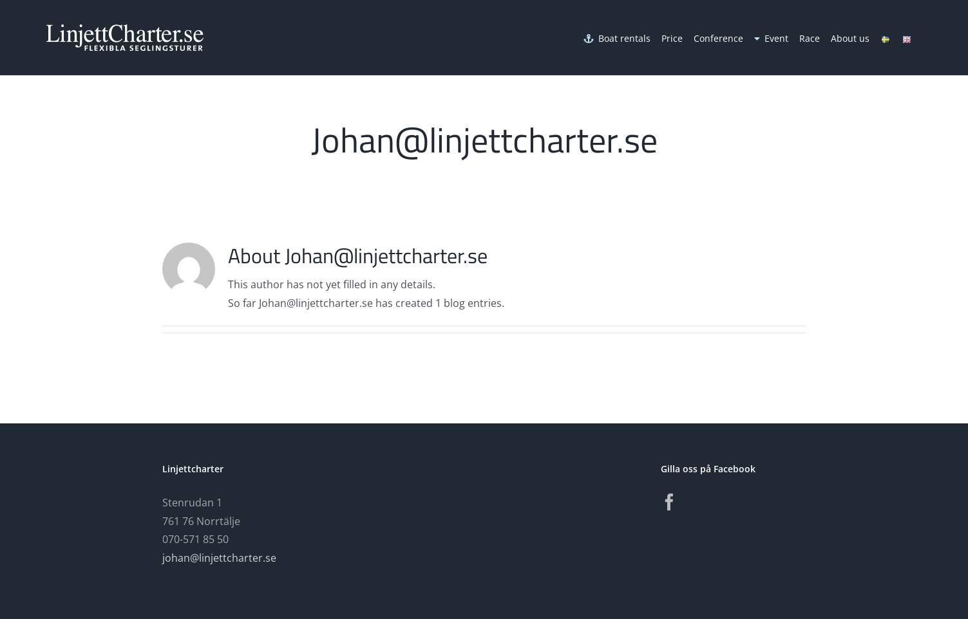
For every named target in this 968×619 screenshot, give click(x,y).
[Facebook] (669, 502)
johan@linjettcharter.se (219, 558)
